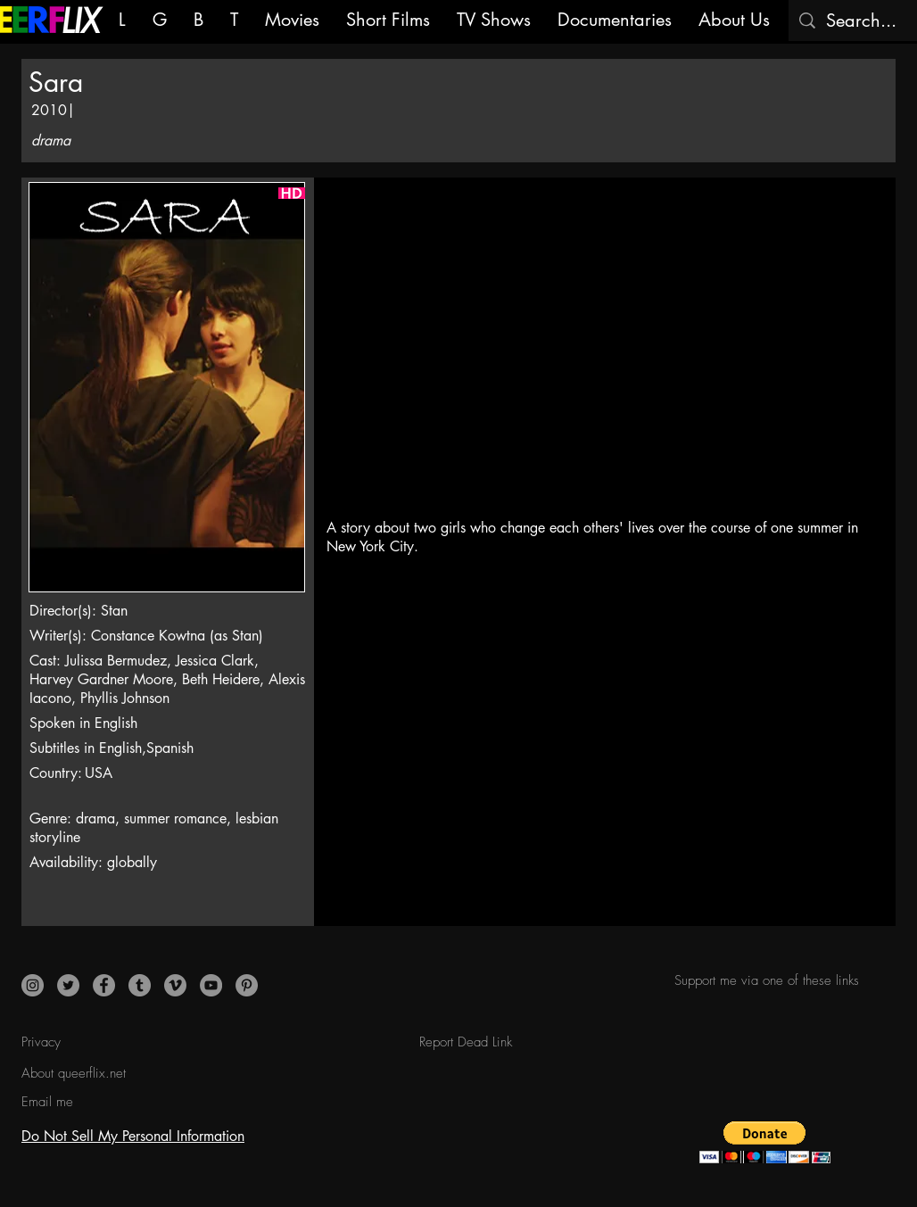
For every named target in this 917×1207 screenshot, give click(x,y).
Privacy (41, 1042)
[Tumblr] (139, 985)
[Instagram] (32, 985)
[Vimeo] (175, 985)
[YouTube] (211, 985)
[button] (764, 1142)
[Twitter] (68, 985)
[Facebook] (104, 985)
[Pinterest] (246, 985)
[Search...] (863, 20)
